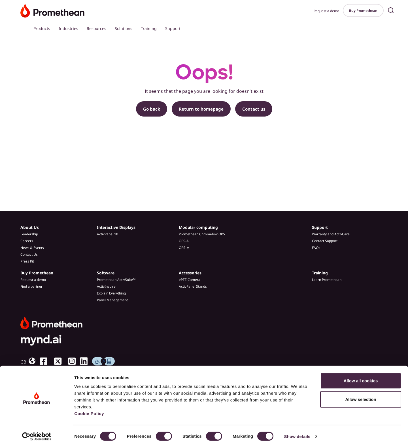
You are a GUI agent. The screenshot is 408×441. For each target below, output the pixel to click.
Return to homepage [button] (201, 109)
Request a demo (326, 10)
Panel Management (112, 300)
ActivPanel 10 (107, 234)
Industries (68, 28)
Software (105, 273)
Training (149, 28)
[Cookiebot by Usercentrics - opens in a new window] (36, 430)
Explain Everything (111, 293)
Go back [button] (151, 109)
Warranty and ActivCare (331, 234)
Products (41, 28)
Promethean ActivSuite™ (116, 279)
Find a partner (31, 286)
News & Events (32, 247)
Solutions (123, 28)
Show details (297, 429)
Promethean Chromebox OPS (202, 234)
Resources (96, 28)
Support (172, 28)
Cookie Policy (89, 407)
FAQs (316, 247)
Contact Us (29, 254)
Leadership (29, 234)
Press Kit (27, 261)
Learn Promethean (326, 279)
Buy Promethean (363, 10)
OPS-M (184, 247)
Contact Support (324, 240)
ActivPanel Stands (193, 286)
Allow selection (360, 392)
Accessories (190, 273)
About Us (29, 227)
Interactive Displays (116, 227)
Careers (26, 240)
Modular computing (198, 227)
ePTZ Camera (189, 279)
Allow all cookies (361, 374)
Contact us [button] (253, 109)
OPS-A (184, 240)
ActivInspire (106, 286)
